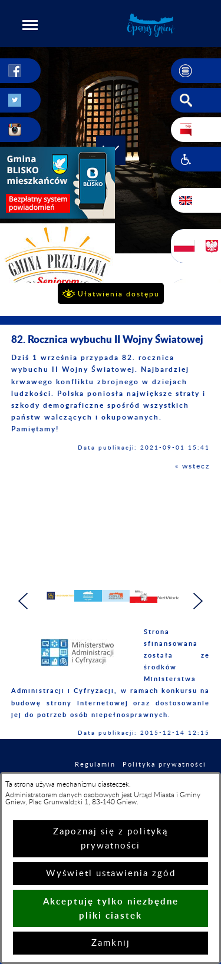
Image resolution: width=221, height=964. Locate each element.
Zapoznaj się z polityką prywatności (110, 838)
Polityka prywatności (164, 764)
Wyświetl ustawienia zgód (111, 873)
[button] (30, 25)
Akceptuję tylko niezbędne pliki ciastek (111, 908)
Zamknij (110, 943)
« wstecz (192, 466)
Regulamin (95, 764)
